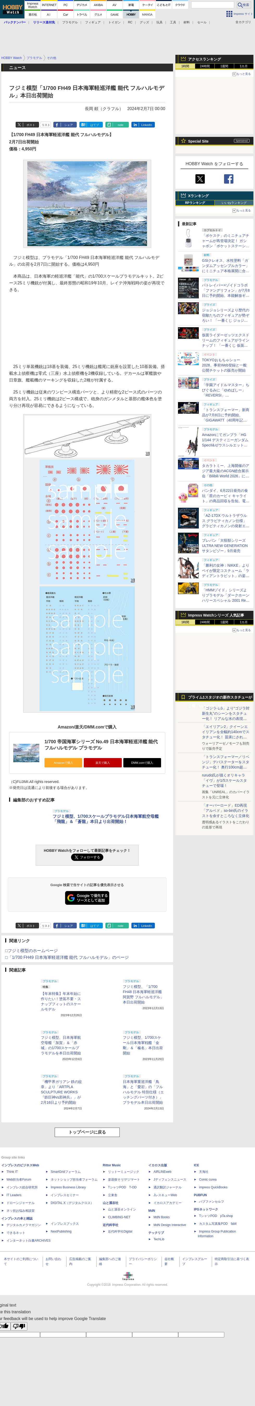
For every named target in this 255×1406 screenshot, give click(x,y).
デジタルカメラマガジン (24, 1225)
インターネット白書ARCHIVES (28, 1240)
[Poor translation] (19, 1326)
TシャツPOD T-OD (122, 1187)
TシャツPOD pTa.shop (216, 1216)
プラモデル (70, 22)
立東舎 (112, 1195)
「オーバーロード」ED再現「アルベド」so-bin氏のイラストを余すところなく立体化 (225, 810)
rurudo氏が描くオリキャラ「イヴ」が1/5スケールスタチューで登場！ (224, 780)
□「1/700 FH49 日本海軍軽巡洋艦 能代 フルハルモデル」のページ (67, 957)
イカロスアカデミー (168, 1203)
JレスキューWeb (165, 1195)
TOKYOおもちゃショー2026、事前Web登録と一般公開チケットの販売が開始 (224, 365)
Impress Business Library (68, 1187)
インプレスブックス (65, 1224)
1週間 (224, 66)
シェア (68, 124)
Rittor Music (112, 1165)
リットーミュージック (123, 1172)
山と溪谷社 (110, 1203)
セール (202, 22)
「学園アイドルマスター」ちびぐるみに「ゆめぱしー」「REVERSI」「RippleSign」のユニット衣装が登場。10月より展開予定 (226, 395)
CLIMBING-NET (119, 1217)
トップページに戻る (87, 1132)
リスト (46, 124)
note (120, 124)
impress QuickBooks (213, 1187)
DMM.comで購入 (142, 762)
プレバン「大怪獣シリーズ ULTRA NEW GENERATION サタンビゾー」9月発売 (225, 545)
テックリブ (156, 1233)
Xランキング (198, 196)
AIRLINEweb (162, 1172)
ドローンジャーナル (21, 1203)
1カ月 (244, 66)
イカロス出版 (157, 1165)
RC (130, 22)
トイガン (114, 22)
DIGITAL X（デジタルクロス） (72, 1203)
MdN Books (162, 1217)
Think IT (12, 1172)
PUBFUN (200, 1195)
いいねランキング (234, 203)
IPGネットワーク (206, 1209)
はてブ (94, 124)
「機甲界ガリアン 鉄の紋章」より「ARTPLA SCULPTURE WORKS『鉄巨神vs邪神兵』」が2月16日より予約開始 (61, 1092)
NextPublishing (61, 1231)
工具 (173, 22)
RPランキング (195, 203)
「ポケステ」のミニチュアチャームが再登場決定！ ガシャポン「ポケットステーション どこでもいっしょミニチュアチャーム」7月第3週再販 (226, 245)
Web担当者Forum (19, 1179)
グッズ (144, 22)
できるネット (16, 1233)
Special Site (198, 141)
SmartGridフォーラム (66, 1172)
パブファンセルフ (211, 1201)
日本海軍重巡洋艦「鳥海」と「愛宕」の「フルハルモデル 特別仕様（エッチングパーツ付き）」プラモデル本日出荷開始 (143, 1092)
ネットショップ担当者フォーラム (74, 1179)
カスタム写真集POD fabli (218, 1224)
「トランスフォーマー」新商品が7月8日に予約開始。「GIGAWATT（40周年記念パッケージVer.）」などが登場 (225, 420)
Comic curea (207, 1179)
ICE (196, 1165)
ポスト (31, 124)
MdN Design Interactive (170, 1225)
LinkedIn (146, 124)
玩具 (159, 22)
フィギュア (93, 22)
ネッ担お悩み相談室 (21, 1211)
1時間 (185, 66)
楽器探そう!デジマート (124, 1179)
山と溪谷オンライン (122, 1209)
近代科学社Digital (120, 1231)
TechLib (159, 1239)
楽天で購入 (102, 762)
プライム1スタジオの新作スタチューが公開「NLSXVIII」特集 (220, 698)
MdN (151, 1211)
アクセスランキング (204, 59)
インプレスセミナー (65, 1195)
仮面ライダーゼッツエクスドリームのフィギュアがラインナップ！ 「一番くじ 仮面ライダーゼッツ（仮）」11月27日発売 (225, 345)
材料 (186, 22)
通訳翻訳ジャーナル (168, 1187)
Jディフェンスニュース (170, 1179)
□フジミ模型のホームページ (31, 950)
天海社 (203, 1172)
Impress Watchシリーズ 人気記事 (216, 615)
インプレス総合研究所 (22, 1187)
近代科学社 (110, 1225)
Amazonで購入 (63, 762)
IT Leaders (14, 1195)
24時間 (204, 66)
